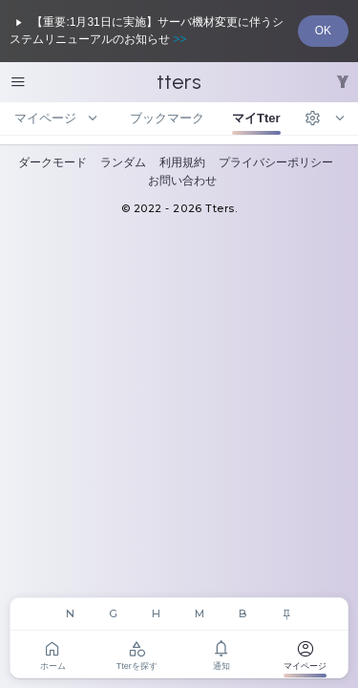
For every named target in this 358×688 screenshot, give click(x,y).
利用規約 (182, 162)
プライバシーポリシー (276, 162)
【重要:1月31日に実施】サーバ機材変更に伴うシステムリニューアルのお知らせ (147, 30)
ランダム (123, 162)
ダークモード (52, 162)
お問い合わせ (182, 180)
